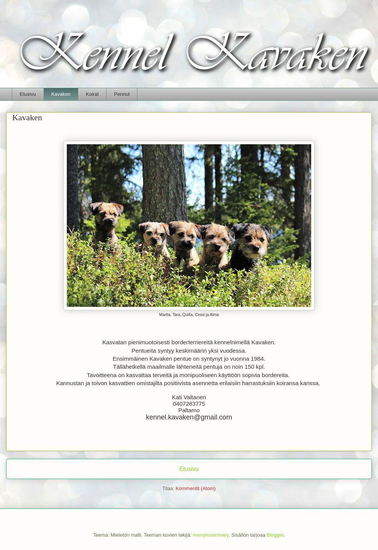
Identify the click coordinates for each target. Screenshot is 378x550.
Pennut (122, 94)
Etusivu (28, 94)
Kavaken (61, 94)
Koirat (92, 94)
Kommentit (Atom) (196, 488)
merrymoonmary (211, 535)
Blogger (275, 535)
